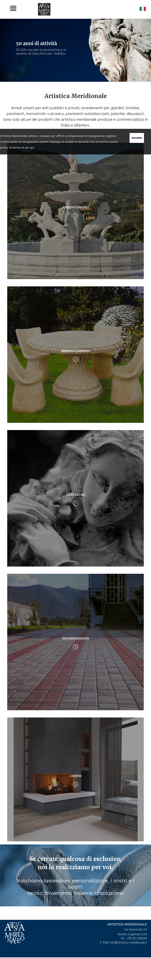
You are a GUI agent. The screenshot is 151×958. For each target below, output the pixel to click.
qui (32, 147)
